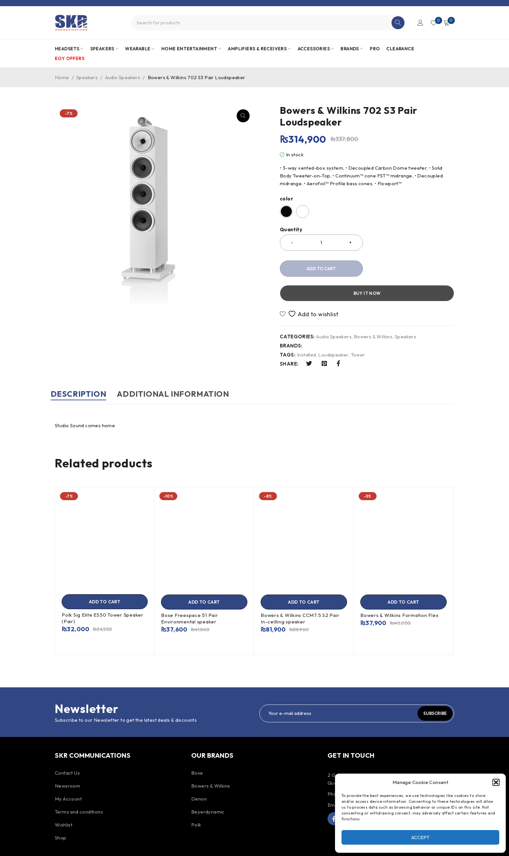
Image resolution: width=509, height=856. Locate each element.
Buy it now (411, 268)
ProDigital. (219, 844)
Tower (358, 330)
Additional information (186, 369)
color (286, 198)
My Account (68, 774)
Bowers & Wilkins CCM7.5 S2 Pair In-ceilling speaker (300, 593)
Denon (199, 774)
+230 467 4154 (362, 769)
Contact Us (67, 748)
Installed (306, 330)
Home (62, 77)
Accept (420, 837)
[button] (496, 782)
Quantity (291, 230)
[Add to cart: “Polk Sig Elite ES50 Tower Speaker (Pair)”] (105, 576)
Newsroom (67, 761)
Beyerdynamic (208, 787)
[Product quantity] (321, 243)
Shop (61, 813)
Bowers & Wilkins (373, 312)
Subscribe (431, 688)
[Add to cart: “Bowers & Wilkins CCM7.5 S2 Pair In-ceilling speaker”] (304, 577)
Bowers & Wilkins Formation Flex (399, 590)
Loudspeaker (333, 330)
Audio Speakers (123, 77)
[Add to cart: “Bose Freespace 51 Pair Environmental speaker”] (204, 577)
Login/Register (417, 23)
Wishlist (63, 800)
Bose (197, 748)
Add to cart (321, 268)
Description (83, 369)
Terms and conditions (79, 787)
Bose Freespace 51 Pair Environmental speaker (189, 593)
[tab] (83, 372)
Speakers (87, 77)
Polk (196, 800)
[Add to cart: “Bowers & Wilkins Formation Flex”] (403, 577)
